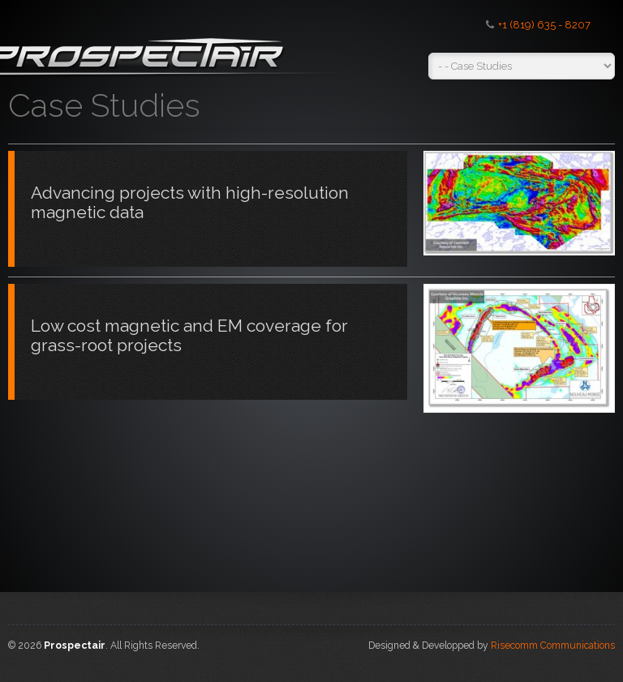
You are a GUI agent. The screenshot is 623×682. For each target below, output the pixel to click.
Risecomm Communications (553, 645)
